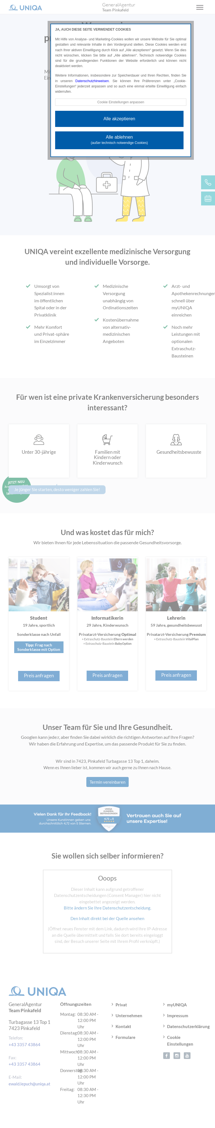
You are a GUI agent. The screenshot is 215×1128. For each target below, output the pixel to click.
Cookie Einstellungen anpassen (120, 102)
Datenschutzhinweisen (92, 81)
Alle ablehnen (119, 140)
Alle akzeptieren (119, 118)
